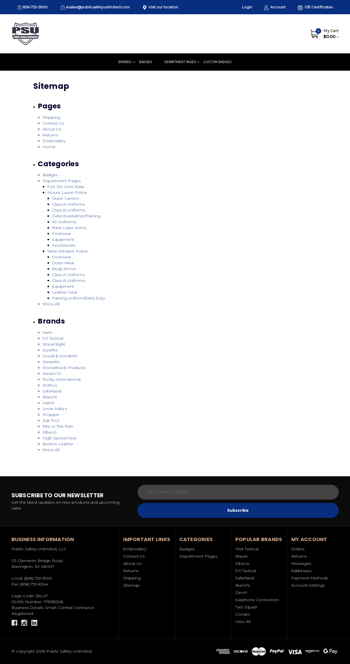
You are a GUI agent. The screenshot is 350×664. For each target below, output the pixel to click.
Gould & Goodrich (60, 355)
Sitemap (131, 585)
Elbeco (50, 432)
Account (275, 7)
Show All (51, 303)
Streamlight (54, 344)
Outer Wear (63, 262)
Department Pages (182, 62)
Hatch (48, 402)
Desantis (51, 361)
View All (242, 621)
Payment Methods (309, 577)
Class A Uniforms (68, 204)
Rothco (50, 385)
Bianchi (50, 396)
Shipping (51, 117)
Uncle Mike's (55, 408)
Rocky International (62, 379)
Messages (301, 563)
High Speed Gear (59, 438)
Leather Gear (64, 292)
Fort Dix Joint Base (65, 186)
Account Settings (308, 585)
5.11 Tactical (53, 338)
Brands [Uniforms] (126, 62)
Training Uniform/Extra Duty (78, 298)
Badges (145, 62)
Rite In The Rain (58, 426)
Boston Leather (58, 443)
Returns (50, 134)
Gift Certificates (315, 7)
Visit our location (160, 7)
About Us (263, 33)
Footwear (61, 233)
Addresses (301, 570)
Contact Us (289, 33)
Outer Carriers (65, 198)
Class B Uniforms (68, 210)
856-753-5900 (32, 7)
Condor (242, 614)
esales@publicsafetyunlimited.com (95, 7)
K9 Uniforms (64, 221)
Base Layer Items (69, 227)
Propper (51, 414)
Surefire (50, 350)
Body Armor (64, 268)
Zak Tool (51, 420)
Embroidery (54, 140)
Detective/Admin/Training (76, 215)
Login (247, 7)
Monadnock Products (64, 367)
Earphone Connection (257, 599)
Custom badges (217, 62)
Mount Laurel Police (67, 192)
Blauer (241, 556)
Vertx (47, 332)
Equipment (63, 239)
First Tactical (247, 548)
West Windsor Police (67, 251)
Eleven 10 (52, 373)
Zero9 (241, 592)
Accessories (63, 245)
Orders (297, 548)
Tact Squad (246, 607)
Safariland (52, 391)
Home (49, 146)
